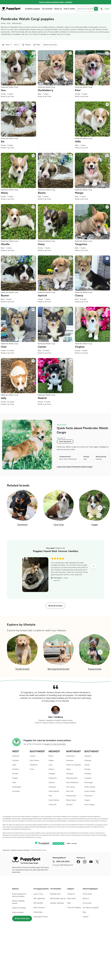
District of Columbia (73, 765)
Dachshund (22, 524)
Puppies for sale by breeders (20, 850)
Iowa (50, 765)
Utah (14, 782)
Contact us (71, 894)
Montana (15, 769)
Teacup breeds (94, 669)
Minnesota (52, 778)
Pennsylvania (71, 796)
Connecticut (70, 756)
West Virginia (89, 804)
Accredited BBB (53, 942)
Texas (32, 769)
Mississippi (88, 782)
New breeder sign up (58, 898)
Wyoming (16, 791)
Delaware (69, 760)
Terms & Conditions (74, 907)
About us (58, 9)
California (15, 756)
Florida (86, 765)
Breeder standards (57, 903)
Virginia (87, 800)
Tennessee (88, 796)
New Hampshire (72, 782)
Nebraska (52, 787)
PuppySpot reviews (41, 917)
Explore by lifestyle (19, 908)
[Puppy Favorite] (33, 53)
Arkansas (87, 760)
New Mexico (34, 760)
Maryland (69, 773)
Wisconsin (52, 804)
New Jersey (70, 787)
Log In (106, 9)
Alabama (87, 756)
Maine (68, 769)
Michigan (52, 773)
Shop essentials (17, 912)
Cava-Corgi (58, 524)
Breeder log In (55, 894)
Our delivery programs (91, 907)
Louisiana (87, 778)
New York (69, 791)
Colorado (15, 760)
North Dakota (54, 791)
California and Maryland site (64, 942)
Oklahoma (33, 765)
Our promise (47, 9)
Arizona (32, 756)
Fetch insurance (39, 907)
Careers (85, 917)
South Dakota (54, 800)
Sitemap (43, 942)
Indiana (51, 760)
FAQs (69, 903)
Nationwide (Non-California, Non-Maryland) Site (84, 942)
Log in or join (38, 894)
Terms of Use (25, 942)
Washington (16, 787)
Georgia (87, 769)
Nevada (15, 773)
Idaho (14, 765)
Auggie (94, 524)
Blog (84, 912)
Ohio (50, 796)
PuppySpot (6, 850)
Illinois (51, 756)
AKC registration (39, 898)
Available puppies (32, 9)
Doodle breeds (22, 669)
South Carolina (89, 791)
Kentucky (87, 773)
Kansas (51, 769)
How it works (69, 9)
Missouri (52, 782)
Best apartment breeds (58, 669)
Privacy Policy (34, 942)
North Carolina (89, 787)
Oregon (15, 778)
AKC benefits (38, 903)
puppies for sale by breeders (55, 744)
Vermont (69, 804)
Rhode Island (71, 800)
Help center (71, 898)
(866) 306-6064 (62, 861)
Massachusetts (72, 778)
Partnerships (38, 912)
